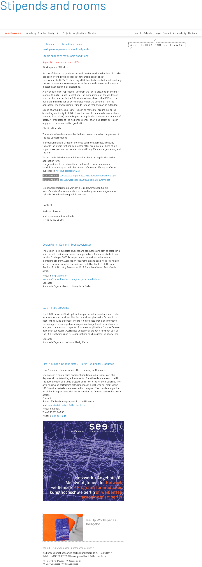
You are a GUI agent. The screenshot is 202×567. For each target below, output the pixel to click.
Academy (31, 33)
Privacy (59, 560)
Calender (148, 33)
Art (58, 33)
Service (92, 33)
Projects (66, 33)
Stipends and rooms (71, 43)
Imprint (48, 560)
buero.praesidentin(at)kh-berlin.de (88, 556)
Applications (79, 33)
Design (51, 33)
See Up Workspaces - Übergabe (102, 522)
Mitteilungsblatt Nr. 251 (67, 170)
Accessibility (179, 33)
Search (137, 33)
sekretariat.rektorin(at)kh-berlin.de (66, 405)
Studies (42, 33)
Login (158, 33)
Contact (167, 33)
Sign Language (69, 563)
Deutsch (192, 33)
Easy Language (51, 563)
